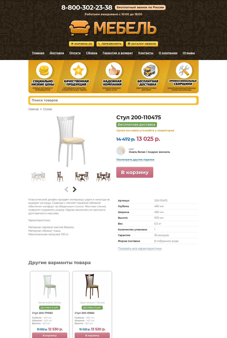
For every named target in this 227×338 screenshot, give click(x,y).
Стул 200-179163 (42, 313)
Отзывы (189, 53)
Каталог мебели (142, 43)
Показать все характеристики (140, 248)
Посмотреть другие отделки (135, 159)
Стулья (47, 109)
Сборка (91, 53)
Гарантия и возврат (118, 53)
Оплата (75, 53)
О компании (168, 53)
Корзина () (81, 43)
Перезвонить (109, 43)
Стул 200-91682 (84, 313)
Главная (38, 53)
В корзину (135, 172)
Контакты (145, 53)
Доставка (57, 53)
